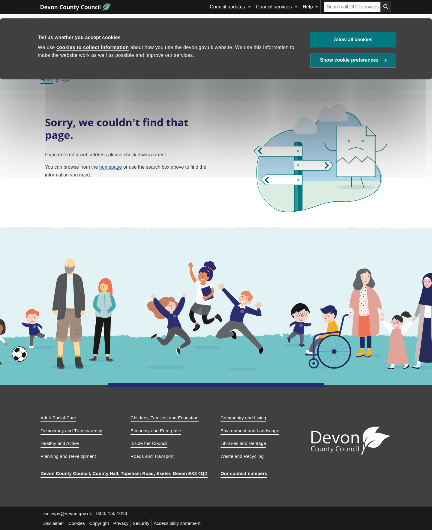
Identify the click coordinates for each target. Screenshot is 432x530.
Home (51, 61)
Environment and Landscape (249, 430)
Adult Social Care (58, 417)
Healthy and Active (59, 443)
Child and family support (291, 61)
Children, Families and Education (164, 417)
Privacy (124, 522)
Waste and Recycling (242, 456)
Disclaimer (53, 522)
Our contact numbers (243, 473)
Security (144, 522)
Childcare (112, 61)
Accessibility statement (181, 522)
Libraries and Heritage (243, 443)
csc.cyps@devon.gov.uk (67, 513)
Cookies (78, 522)
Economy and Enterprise (155, 430)
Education (77, 61)
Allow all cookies (353, 21)
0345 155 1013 (113, 513)
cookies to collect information (92, 29)
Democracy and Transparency (71, 430)
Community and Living (243, 417)
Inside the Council (148, 443)
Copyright (101, 522)
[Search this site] (337, 62)
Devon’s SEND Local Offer (164, 61)
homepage (110, 167)
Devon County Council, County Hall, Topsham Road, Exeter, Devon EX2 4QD (124, 473)
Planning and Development (68, 456)
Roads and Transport (152, 456)
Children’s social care (229, 61)
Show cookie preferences (349, 42)
